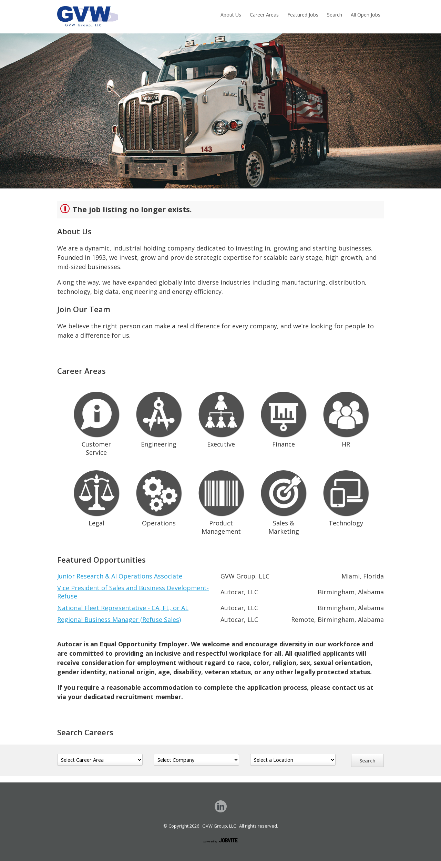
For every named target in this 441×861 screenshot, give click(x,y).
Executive (221, 418)
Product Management (221, 501)
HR (346, 418)
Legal (96, 497)
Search (334, 14)
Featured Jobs (302, 14)
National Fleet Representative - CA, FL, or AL (122, 608)
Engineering (159, 418)
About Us (230, 14)
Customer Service (96, 422)
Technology (346, 497)
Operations (159, 497)
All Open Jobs (365, 14)
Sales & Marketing (283, 501)
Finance (283, 418)
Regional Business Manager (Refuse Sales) (119, 619)
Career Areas (264, 14)
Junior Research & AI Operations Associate (119, 576)
